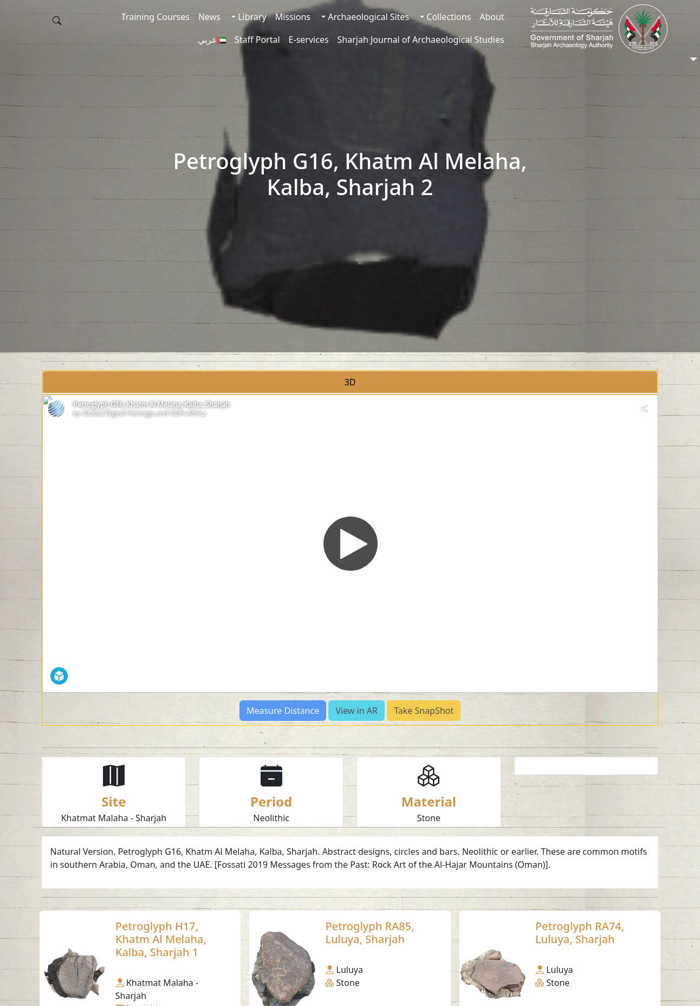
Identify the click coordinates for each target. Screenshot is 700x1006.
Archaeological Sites (367, 17)
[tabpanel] (350, 560)
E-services (309, 40)
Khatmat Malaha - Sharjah (114, 818)
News (209, 17)
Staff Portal (257, 40)
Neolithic (271, 818)
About (491, 17)
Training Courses (155, 17)
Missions (292, 17)
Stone (428, 818)
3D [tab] (350, 382)
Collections (447, 17)
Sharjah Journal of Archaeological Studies (421, 40)
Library (251, 17)
